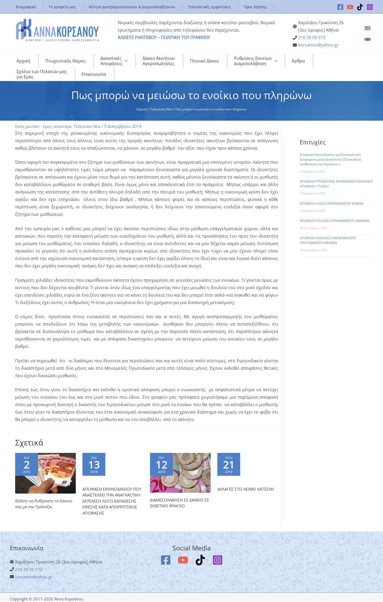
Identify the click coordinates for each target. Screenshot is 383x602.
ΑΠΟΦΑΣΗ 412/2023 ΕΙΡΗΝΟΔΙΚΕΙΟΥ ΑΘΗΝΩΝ (334, 210)
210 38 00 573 (311, 37)
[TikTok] (360, 7)
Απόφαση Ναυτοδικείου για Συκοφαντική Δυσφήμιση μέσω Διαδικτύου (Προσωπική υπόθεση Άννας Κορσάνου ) (330, 149)
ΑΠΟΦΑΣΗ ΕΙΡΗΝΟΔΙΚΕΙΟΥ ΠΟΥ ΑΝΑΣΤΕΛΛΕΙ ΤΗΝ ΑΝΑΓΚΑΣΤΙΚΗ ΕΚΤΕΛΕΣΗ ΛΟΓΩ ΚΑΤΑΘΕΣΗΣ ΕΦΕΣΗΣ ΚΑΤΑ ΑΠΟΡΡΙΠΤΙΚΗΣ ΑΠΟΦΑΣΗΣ (109, 495)
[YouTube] (350, 7)
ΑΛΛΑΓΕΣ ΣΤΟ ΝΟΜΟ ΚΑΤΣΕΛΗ (247, 480)
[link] (367, 28)
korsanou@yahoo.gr (318, 45)
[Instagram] (370, 7)
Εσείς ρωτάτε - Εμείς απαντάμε (46, 116)
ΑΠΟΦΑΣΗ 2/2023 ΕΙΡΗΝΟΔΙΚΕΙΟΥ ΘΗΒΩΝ (331, 193)
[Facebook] (340, 7)
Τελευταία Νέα (94, 116)
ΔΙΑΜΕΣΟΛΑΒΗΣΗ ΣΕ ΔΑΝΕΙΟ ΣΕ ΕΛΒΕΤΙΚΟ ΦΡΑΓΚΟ (178, 492)
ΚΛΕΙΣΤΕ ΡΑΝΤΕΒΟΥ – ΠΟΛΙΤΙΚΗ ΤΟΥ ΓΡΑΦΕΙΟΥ (164, 37)
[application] (108, 62)
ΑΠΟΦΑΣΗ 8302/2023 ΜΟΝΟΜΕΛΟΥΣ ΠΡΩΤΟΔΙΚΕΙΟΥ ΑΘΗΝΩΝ (328, 229)
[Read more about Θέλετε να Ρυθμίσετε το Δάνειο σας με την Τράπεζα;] (45, 462)
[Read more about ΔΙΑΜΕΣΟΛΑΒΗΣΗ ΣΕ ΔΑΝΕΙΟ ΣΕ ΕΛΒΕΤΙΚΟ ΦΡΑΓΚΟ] (180, 462)
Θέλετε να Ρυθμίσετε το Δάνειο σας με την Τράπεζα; (43, 493)
